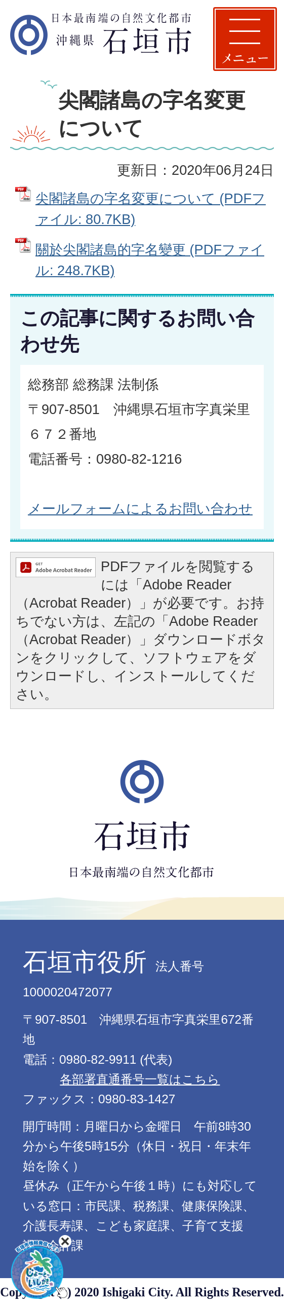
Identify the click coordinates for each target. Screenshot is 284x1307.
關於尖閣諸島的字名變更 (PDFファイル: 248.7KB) (149, 260)
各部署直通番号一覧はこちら (140, 1079)
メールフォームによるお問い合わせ (140, 508)
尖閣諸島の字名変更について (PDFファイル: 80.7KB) (150, 209)
